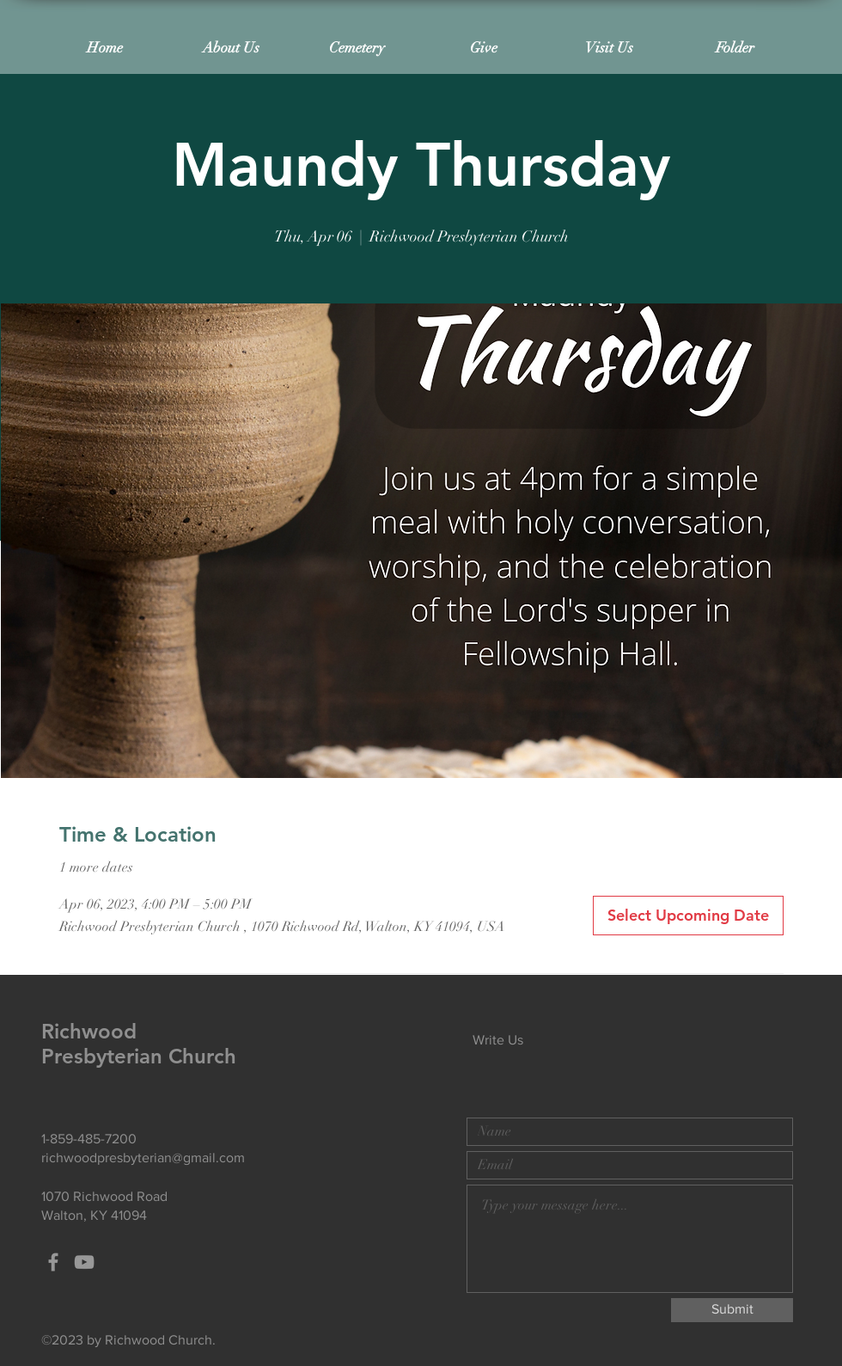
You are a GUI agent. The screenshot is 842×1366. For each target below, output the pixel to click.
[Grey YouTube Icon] (84, 1262)
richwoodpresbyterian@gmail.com (143, 1157)
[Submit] (732, 1310)
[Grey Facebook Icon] (53, 1262)
